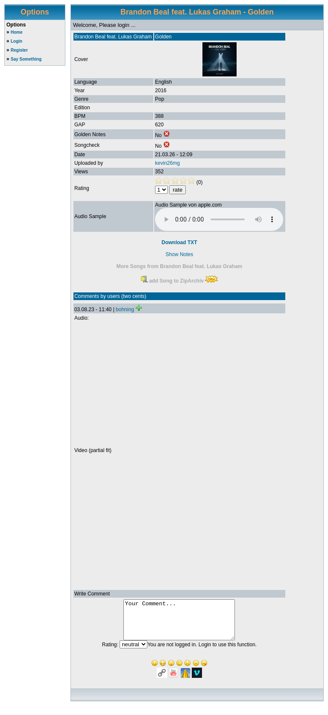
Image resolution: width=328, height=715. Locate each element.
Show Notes (179, 254)
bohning (125, 309)
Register (19, 50)
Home (17, 32)
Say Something (26, 59)
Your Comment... (179, 623)
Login (16, 41)
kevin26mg (167, 163)
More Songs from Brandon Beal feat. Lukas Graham (180, 266)
